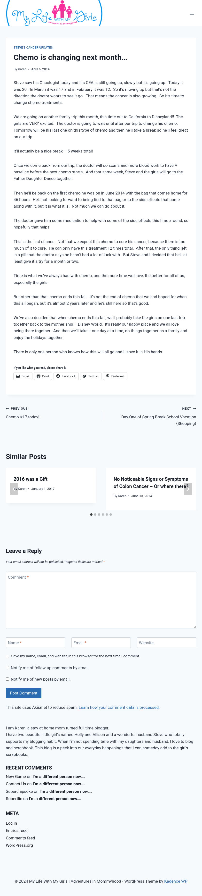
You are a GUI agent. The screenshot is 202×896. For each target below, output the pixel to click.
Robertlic (14, 798)
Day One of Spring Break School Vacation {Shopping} (150, 415)
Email (79, 642)
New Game (16, 776)
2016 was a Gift (30, 479)
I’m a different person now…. (58, 776)
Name (15, 642)
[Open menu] (191, 13)
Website (146, 642)
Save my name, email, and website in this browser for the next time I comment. (75, 656)
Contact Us (16, 783)
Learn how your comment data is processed (119, 707)
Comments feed (20, 838)
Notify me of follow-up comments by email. (50, 667)
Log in (11, 823)
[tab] (91, 514)
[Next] (188, 489)
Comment (18, 577)
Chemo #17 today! (51, 412)
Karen (22, 69)
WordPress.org (19, 845)
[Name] (35, 642)
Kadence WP (175, 881)
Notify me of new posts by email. (41, 679)
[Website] (166, 642)
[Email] (101, 642)
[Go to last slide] (14, 489)
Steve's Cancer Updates (33, 47)
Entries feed (17, 830)
